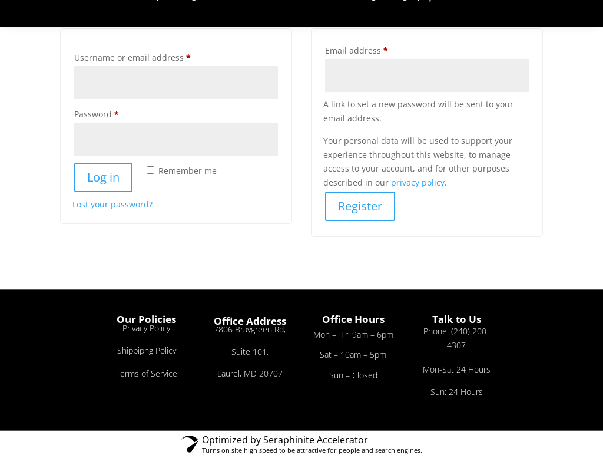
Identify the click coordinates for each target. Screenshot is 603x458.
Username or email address (150, 56)
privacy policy (418, 182)
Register (360, 206)
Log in (103, 177)
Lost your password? (112, 204)
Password (114, 113)
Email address (374, 49)
